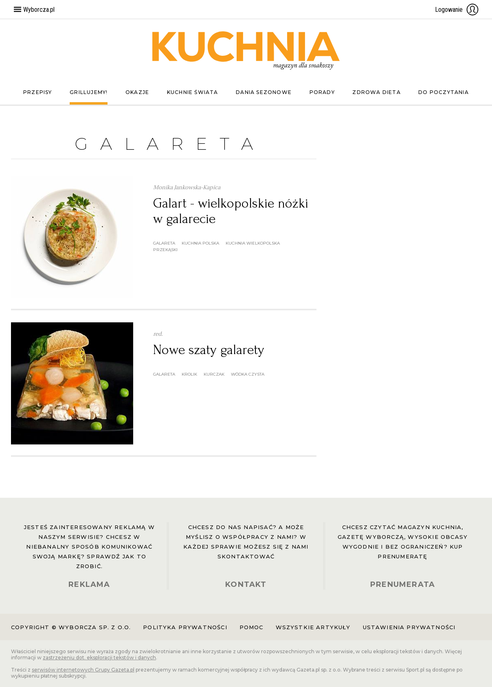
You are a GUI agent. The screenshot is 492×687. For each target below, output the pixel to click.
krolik (189, 374)
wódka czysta (247, 374)
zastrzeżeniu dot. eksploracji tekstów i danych (99, 657)
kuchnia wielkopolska (253, 243)
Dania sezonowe (264, 92)
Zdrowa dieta (376, 92)
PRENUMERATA (402, 584)
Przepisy (37, 92)
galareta (164, 243)
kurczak (214, 374)
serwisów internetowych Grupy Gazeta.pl (83, 670)
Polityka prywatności (185, 627)
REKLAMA (89, 584)
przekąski (165, 249)
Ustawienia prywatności (409, 627)
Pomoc (251, 627)
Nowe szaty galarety (208, 349)
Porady (322, 92)
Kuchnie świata (192, 92)
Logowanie (457, 9)
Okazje (137, 92)
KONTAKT (245, 584)
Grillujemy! (89, 92)
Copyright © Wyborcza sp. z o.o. (71, 627)
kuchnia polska (200, 243)
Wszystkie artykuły (313, 627)
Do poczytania (443, 92)
